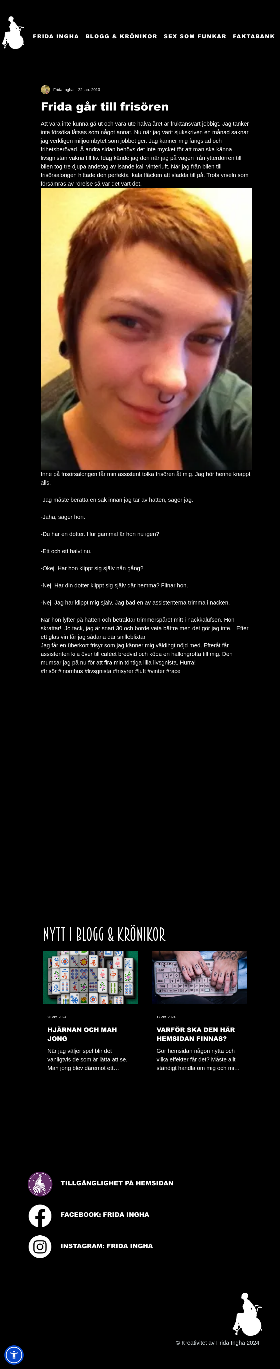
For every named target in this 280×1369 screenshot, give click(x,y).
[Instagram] (40, 1246)
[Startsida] (13, 32)
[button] (14, 1355)
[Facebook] (40, 1216)
